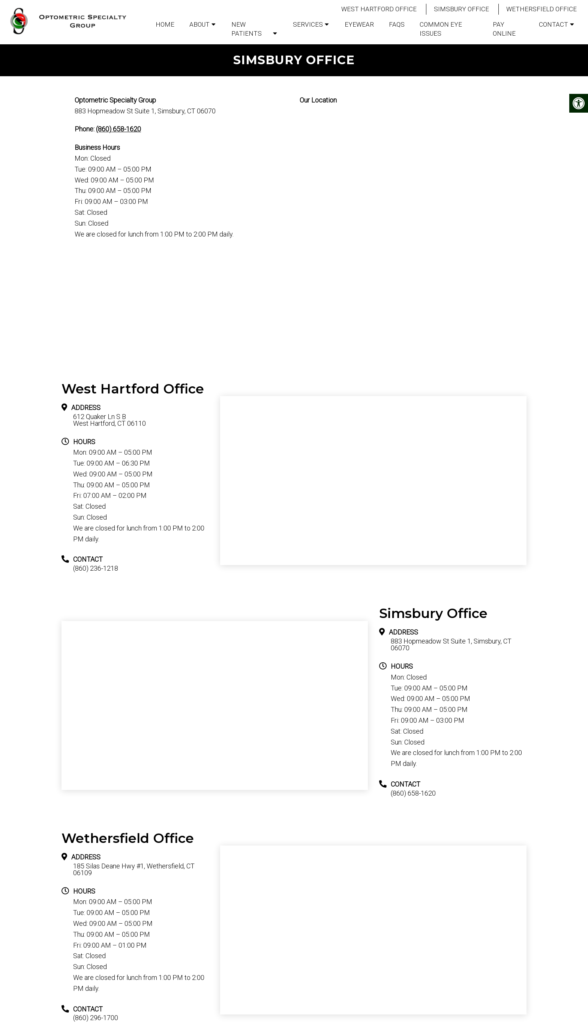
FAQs (397, 24)
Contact (553, 24)
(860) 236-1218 (95, 568)
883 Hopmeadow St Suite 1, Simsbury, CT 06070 (451, 644)
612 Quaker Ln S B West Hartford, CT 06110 (109, 420)
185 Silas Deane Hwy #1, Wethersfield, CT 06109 (134, 869)
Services (308, 24)
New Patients (246, 29)
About (199, 24)
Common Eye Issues (441, 29)
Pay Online (504, 29)
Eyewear (359, 24)
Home (165, 24)
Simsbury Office (461, 9)
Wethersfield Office (541, 9)
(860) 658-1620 (118, 129)
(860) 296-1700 (95, 1017)
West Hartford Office (379, 9)
